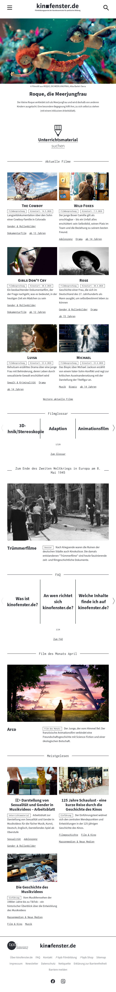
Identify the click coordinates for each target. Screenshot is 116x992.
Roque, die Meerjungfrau (58, 93)
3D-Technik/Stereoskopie (22, 429)
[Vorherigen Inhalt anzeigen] (2, 428)
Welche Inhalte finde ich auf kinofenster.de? (93, 602)
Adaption (58, 429)
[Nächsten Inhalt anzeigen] (114, 428)
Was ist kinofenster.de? (22, 602)
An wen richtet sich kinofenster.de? (58, 602)
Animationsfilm (93, 429)
